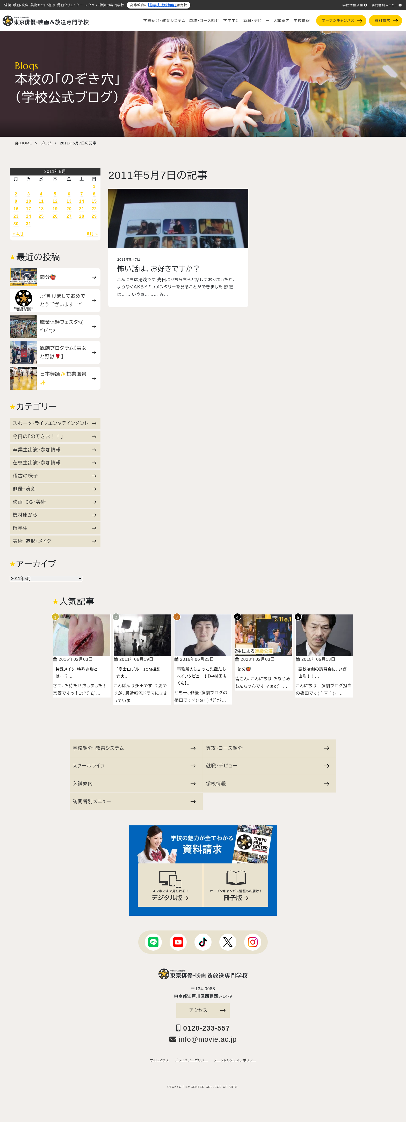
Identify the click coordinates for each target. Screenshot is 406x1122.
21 (81, 209)
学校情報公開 (355, 5)
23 (16, 216)
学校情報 (301, 21)
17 (28, 209)
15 (94, 201)
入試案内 (281, 21)
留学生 (54, 528)
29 (94, 216)
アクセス (207, 1010)
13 (69, 201)
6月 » (92, 234)
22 (94, 209)
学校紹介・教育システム (164, 21)
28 (81, 216)
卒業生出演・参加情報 (54, 449)
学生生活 (231, 21)
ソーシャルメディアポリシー (235, 1060)
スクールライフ (134, 765)
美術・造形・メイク (54, 541)
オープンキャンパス (342, 21)
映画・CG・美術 (54, 502)
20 (69, 209)
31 (28, 224)
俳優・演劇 (54, 489)
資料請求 (386, 21)
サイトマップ (159, 1060)
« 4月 (18, 234)
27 (69, 216)
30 (16, 224)
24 (28, 216)
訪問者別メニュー (387, 5)
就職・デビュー (256, 21)
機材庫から (54, 515)
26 (55, 216)
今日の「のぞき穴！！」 (54, 436)
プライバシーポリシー (191, 1060)
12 (55, 201)
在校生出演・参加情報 (54, 462)
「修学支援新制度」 (162, 5)
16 (16, 209)
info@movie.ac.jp (203, 1039)
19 (55, 209)
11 (41, 201)
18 (41, 209)
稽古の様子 (54, 476)
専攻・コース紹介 (204, 21)
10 (28, 201)
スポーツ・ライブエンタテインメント (54, 423)
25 (41, 216)
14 (81, 201)
